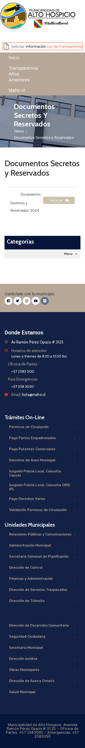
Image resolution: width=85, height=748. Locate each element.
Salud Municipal (42, 692)
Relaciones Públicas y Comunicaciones (42, 535)
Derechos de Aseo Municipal (42, 461)
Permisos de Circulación (42, 427)
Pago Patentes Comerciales (42, 449)
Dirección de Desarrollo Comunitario (42, 626)
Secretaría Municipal (42, 648)
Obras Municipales (42, 670)
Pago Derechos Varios (42, 499)
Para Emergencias (23, 379)
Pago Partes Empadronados (42, 438)
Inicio (14, 57)
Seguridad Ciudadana (42, 637)
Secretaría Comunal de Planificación (42, 557)
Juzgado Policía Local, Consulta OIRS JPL (42, 487)
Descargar (59, 200)
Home (19, 131)
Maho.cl (17, 90)
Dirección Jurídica (42, 659)
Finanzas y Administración (42, 579)
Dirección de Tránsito (42, 601)
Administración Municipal (42, 546)
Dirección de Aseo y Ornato (42, 681)
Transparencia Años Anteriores (23, 74)
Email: (28, 394)
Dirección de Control (42, 568)
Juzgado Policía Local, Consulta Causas (42, 473)
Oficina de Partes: (23, 364)
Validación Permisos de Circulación (42, 510)
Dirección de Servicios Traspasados (42, 590)
